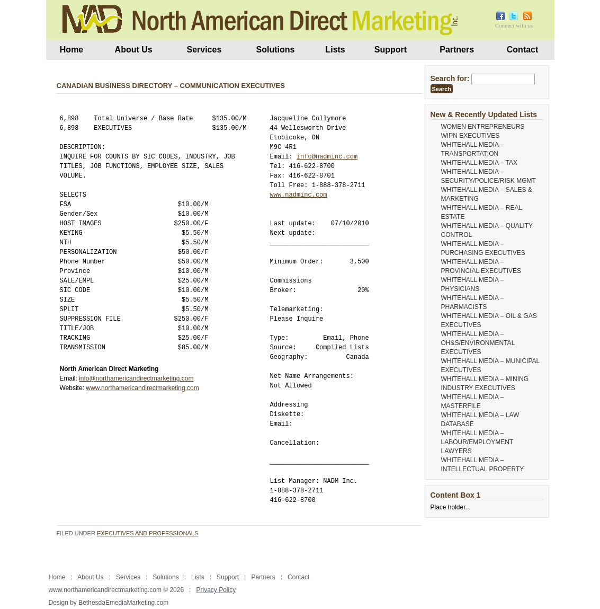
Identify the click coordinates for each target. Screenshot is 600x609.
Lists (335, 49)
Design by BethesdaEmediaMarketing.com (109, 602)
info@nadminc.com (327, 156)
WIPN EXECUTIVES (470, 135)
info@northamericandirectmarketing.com (136, 378)
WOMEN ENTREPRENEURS (483, 126)
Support (390, 49)
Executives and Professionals (147, 533)
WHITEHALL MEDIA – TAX (479, 162)
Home (71, 49)
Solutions (275, 49)
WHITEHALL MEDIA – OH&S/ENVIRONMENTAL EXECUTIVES (478, 343)
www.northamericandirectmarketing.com (142, 388)
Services (203, 49)
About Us (134, 49)
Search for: (450, 78)
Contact (523, 49)
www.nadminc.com (298, 194)
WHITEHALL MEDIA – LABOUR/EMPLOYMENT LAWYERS (477, 442)
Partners (457, 49)
